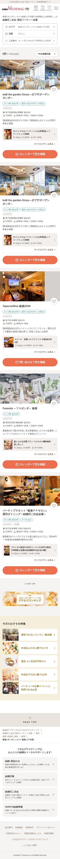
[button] (30, 764)
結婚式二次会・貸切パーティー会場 (17, 733)
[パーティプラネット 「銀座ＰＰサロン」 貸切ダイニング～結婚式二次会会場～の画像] (30, 491)
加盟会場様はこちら (32, 833)
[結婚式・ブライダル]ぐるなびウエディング (21, 730)
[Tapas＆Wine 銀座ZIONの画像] (30, 286)
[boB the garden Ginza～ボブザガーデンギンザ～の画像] (30, 75)
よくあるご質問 (30, 845)
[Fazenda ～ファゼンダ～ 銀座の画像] (30, 389)
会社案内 (8, 827)
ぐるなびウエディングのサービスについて (30, 839)
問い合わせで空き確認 (30, 362)
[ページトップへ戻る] (30, 720)
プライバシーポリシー (45, 827)
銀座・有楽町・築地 (10, 736)
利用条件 (29, 827)
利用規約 (19, 827)
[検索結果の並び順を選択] (46, 53)
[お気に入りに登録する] (53, 89)
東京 (38, 733)
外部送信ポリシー (13, 833)
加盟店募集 (49, 833)
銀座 (23, 736)
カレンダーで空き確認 (30, 154)
